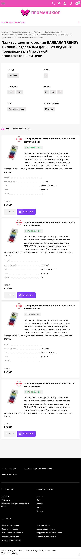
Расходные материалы (45, 529)
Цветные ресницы (52, 32)
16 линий (49, 109)
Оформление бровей (10, 529)
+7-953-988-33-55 (8, 469)
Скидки (40, 496)
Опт (38, 500)
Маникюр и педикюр (10, 536)
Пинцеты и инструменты (46, 536)
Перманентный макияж (11, 540)
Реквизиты (5, 500)
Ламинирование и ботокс (12, 533)
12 (59, 92)
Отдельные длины (17, 109)
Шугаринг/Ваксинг (43, 525)
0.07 (11, 92)
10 (46, 92)
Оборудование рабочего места (49, 533)
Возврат (40, 511)
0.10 (19, 92)
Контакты (5, 496)
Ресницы (37, 32)
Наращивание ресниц (21, 32)
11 (53, 92)
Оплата (40, 504)
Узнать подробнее (9, 553)
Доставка (40, 507)
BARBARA (13, 75)
